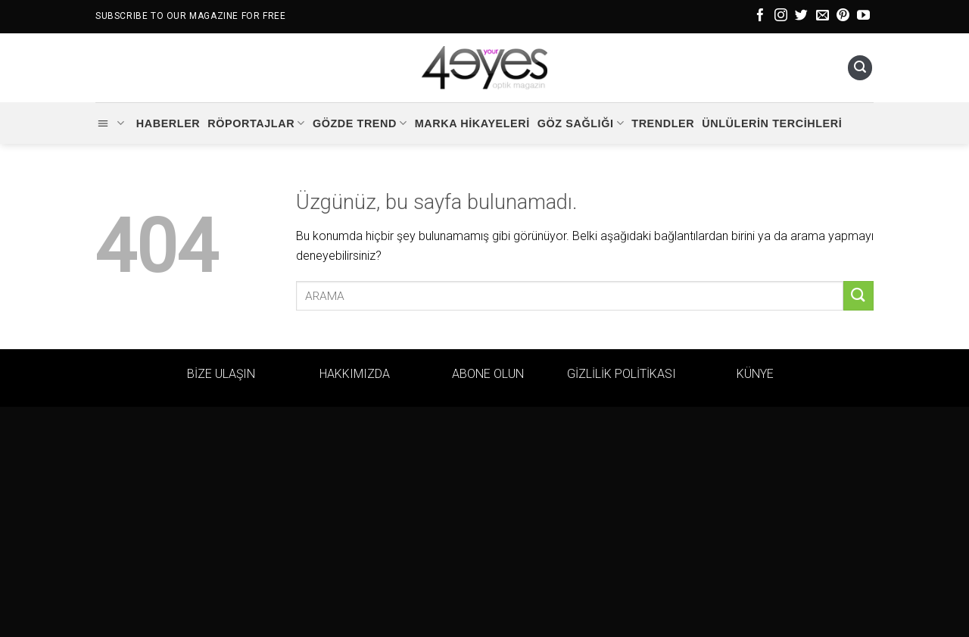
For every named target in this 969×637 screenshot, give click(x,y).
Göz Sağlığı (580, 123)
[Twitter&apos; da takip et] (801, 16)
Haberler (168, 123)
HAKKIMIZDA (354, 374)
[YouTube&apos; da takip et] (863, 16)
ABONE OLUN (488, 374)
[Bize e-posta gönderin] (822, 16)
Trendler (662, 123)
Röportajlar (256, 123)
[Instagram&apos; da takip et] (780, 16)
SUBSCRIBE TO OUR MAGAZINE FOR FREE (190, 16)
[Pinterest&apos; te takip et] (843, 16)
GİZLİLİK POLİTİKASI (621, 374)
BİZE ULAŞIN (221, 374)
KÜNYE (755, 374)
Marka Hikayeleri (472, 123)
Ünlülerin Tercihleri (772, 123)
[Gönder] (858, 296)
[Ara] (860, 67)
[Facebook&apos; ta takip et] (760, 16)
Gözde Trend (360, 123)
